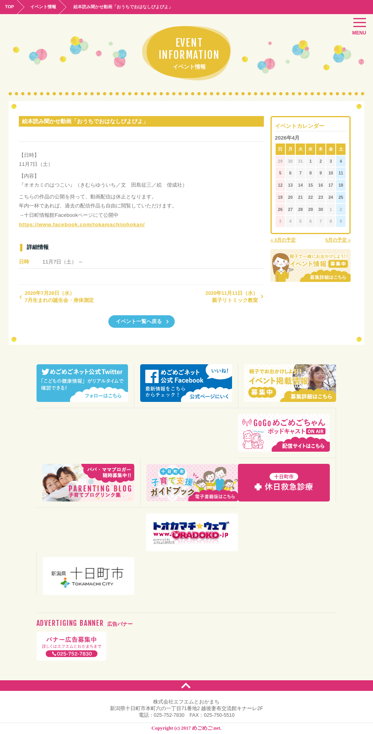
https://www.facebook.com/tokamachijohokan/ (77, 225)
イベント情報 (47, 6)
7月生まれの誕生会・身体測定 (56, 296)
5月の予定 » (338, 239)
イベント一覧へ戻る (142, 320)
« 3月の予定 (283, 239)
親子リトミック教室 (234, 296)
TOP (10, 6)
